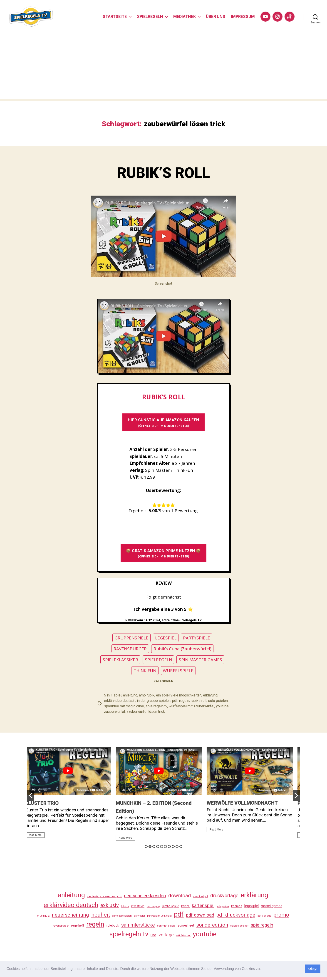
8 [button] (173, 846)
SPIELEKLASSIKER (120, 660)
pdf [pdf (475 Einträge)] (179, 914)
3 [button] (153, 846)
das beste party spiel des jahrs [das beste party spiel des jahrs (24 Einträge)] (104, 896)
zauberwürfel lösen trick (145, 711)
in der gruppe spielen (154, 701)
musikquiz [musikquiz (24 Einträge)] (43, 915)
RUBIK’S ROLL (163, 172)
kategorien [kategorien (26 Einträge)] (223, 906)
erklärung (210, 695)
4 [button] (157, 846)
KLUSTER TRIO (46, 803)
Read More (39, 835)
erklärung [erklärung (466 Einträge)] (254, 895)
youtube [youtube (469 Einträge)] (204, 934)
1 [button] (146, 846)
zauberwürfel (114, 711)
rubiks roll (198, 701)
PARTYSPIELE (196, 638)
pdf (175, 701)
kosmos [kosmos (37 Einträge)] (236, 906)
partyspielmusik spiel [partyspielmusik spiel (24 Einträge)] (159, 915)
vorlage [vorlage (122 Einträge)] (166, 934)
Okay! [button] (312, 969)
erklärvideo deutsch (119, 701)
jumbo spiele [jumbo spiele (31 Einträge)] (170, 906)
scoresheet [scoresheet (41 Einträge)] (186, 925)
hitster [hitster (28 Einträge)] (125, 906)
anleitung (130, 695)
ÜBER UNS (215, 16)
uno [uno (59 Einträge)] (153, 935)
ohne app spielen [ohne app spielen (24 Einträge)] (122, 915)
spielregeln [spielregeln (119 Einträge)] (262, 925)
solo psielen (218, 701)
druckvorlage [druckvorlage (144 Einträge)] (224, 895)
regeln (184, 701)
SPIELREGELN (150, 16)
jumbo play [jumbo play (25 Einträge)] (153, 906)
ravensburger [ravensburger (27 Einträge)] (61, 925)
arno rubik (146, 695)
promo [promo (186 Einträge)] (281, 915)
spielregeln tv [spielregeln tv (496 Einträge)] (128, 934)
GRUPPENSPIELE (131, 638)
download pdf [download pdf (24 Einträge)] (200, 896)
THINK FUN (145, 671)
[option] (72, 794)
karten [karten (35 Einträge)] (185, 906)
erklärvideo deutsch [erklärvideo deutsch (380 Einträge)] (71, 905)
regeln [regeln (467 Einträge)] (95, 924)
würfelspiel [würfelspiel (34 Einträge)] (183, 935)
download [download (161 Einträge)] (179, 895)
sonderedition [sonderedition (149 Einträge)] (212, 925)
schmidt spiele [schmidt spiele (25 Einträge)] (166, 925)
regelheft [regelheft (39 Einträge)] (77, 925)
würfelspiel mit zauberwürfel (191, 706)
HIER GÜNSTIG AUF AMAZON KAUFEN (163, 422)
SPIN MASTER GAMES (200, 660)
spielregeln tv (156, 706)
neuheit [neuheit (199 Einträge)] (100, 915)
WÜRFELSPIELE (178, 671)
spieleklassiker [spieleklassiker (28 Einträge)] (239, 925)
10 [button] (180, 846)
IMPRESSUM (243, 16)
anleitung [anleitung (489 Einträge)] (71, 895)
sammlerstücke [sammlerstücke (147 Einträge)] (138, 925)
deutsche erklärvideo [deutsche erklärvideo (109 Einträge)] (145, 895)
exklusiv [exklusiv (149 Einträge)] (109, 905)
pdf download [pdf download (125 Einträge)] (200, 915)
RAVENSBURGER (130, 649)
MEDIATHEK (184, 16)
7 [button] (169, 846)
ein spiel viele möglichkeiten (178, 695)
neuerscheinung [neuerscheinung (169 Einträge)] (70, 915)
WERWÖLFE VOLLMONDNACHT (246, 803)
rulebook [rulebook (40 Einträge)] (113, 925)
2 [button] (150, 846)
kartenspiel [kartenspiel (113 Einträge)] (203, 905)
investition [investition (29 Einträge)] (137, 906)
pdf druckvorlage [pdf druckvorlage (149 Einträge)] (235, 915)
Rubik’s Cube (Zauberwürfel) (182, 649)
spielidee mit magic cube (124, 706)
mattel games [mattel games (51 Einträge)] (271, 906)
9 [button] (177, 846)
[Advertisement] (163, 67)
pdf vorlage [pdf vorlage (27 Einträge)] (264, 915)
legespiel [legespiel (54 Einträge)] (251, 906)
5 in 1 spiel (112, 695)
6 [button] (165, 846)
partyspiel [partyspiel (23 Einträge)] (139, 915)
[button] (262, 969)
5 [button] (161, 846)
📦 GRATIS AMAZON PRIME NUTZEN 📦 (163, 553)
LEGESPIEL (165, 638)
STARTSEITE (115, 16)
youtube (222, 706)
